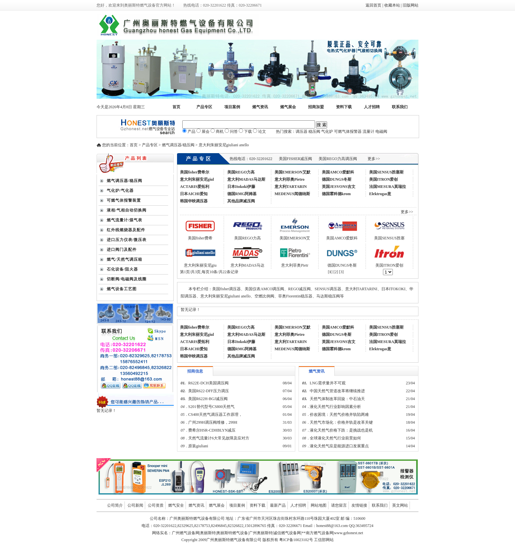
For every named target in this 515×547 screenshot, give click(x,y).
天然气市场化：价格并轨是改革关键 (341, 422)
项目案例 (232, 107)
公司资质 (156, 505)
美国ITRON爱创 (383, 179)
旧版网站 (410, 5)
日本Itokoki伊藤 (241, 186)
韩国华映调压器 (194, 201)
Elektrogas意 (380, 194)
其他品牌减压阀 (241, 201)
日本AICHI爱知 (194, 194)
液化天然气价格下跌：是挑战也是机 (341, 430)
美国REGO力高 (241, 172)
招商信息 (195, 371)
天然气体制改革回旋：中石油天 (337, 398)
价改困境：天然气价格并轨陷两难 (339, 414)
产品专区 (204, 107)
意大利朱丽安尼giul (197, 179)
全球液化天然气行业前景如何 (335, 438)
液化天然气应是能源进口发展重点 (339, 446)
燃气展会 (288, 107)
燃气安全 (176, 505)
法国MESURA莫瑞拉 (387, 186)
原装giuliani (198, 446)
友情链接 (359, 505)
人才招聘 (372, 107)
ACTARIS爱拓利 (194, 186)
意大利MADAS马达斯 (246, 179)
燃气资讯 (260, 107)
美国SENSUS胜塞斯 (386, 172)
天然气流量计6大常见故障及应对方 (218, 438)
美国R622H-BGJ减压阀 (208, 398)
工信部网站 (324, 539)
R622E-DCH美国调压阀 (208, 383)
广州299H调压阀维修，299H (212, 422)
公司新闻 (135, 505)
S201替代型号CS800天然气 (211, 406)
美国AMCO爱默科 (338, 172)
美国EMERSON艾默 (292, 172)
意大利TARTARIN (291, 186)
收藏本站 (392, 5)
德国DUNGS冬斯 (336, 179)
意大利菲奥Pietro (289, 179)
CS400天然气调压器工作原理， (215, 414)
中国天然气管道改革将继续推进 (337, 391)
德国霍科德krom (336, 194)
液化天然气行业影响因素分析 (335, 406)
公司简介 (115, 505)
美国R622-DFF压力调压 (208, 391)
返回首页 (373, 5)
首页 (176, 107)
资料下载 (344, 107)
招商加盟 (316, 107)
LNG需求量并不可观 (328, 383)
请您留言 (339, 505)
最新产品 (278, 505)
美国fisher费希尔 (194, 172)
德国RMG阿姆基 (242, 194)
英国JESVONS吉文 (338, 186)
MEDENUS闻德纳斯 (292, 194)
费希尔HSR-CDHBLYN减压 (211, 430)
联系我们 (400, 107)
